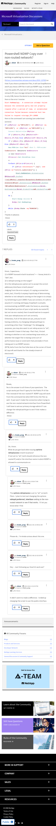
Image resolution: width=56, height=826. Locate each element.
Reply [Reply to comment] (20, 361)
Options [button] (28, 45)
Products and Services (12, 644)
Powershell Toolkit (12, 232)
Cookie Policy (8, 817)
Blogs (26, 8)
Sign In (46, 3)
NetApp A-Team (37, 8)
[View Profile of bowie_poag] (16, 260)
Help (52, 3)
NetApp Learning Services (13, 652)
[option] (28, 676)
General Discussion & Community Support (18, 656)
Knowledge (17, 8)
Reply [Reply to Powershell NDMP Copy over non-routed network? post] (11, 238)
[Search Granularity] (10, 24)
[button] (46, 53)
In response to (19, 374)
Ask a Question (43, 45)
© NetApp (8, 808)
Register (38, 3)
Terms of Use (8, 811)
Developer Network (11, 648)
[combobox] (36, 24)
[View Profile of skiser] (14, 63)
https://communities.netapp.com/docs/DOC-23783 (25, 80)
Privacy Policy (8, 814)
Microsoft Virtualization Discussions (14, 34)
